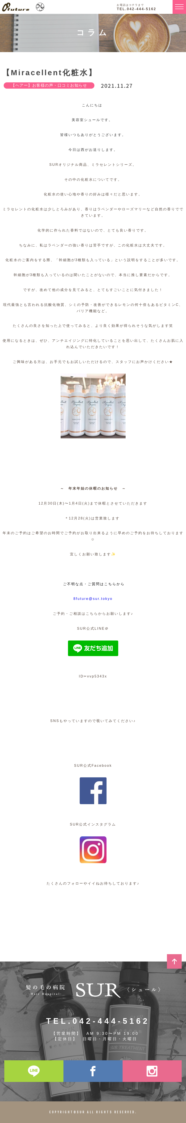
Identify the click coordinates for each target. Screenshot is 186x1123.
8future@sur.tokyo (93, 599)
